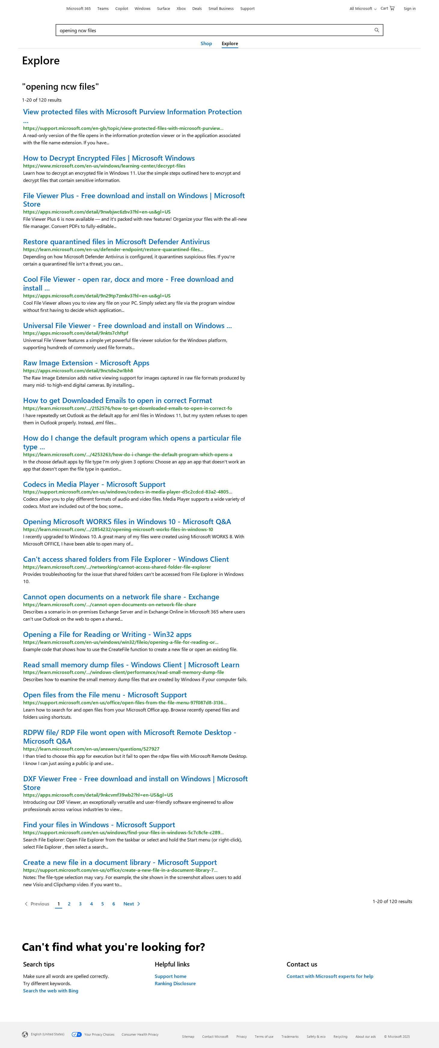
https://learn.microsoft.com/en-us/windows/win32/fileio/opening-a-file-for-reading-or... (120, 642)
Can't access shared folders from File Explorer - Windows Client (126, 559)
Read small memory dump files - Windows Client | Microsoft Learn (131, 664)
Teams (103, 8)
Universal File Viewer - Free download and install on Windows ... (127, 325)
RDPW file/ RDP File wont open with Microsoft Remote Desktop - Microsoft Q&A (129, 736)
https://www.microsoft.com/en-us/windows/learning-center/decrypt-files (104, 165)
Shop (206, 43)
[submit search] (377, 30)
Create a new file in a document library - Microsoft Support (120, 862)
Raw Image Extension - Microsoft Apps (86, 362)
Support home (171, 976)
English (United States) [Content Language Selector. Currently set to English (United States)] (47, 1034)
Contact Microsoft (215, 1036)
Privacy (241, 1036)
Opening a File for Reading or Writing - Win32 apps (107, 634)
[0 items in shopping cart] (388, 8)
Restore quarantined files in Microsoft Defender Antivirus (116, 241)
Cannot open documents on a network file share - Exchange (121, 596)
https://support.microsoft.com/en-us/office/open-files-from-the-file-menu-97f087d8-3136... (125, 702)
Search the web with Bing (50, 990)
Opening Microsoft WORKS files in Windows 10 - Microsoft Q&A (127, 521)
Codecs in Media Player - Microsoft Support (94, 484)
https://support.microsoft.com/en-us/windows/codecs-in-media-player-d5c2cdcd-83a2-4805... (127, 491)
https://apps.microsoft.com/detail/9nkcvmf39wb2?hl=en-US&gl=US (98, 794)
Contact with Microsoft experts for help (330, 976)
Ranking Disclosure (175, 983)
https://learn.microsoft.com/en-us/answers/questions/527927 (91, 748)
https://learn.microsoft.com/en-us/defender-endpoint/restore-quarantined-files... (113, 249)
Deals (197, 8)
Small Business (221, 8)
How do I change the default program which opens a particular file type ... (132, 442)
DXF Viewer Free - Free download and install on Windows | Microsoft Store (135, 782)
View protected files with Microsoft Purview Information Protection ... (132, 115)
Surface (163, 8)
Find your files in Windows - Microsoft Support (99, 824)
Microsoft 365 (78, 8)
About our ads (365, 1036)
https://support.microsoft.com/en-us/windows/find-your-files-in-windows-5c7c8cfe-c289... (123, 832)
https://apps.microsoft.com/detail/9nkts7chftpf (75, 333)
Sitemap (188, 1036)
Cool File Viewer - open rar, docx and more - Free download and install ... (128, 283)
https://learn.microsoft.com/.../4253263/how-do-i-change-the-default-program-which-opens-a (127, 454)
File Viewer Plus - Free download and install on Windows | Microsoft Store (134, 199)
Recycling (340, 1036)
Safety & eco (316, 1036)
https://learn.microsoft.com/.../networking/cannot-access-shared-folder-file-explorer (117, 567)
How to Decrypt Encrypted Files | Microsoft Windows (109, 157)
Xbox (181, 8)
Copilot (121, 8)
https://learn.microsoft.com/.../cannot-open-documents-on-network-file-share (109, 604)
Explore (230, 43)
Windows (143, 8)
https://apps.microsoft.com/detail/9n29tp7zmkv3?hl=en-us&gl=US (97, 295)
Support (247, 8)
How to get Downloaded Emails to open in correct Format (117, 400)
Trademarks (290, 1036)
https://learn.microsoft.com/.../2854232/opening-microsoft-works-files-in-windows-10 (118, 529)
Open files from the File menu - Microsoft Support (105, 694)
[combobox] (214, 30)
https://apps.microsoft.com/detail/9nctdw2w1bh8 (78, 370)
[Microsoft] (42, 8)
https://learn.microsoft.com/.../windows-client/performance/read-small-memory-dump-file (123, 672)
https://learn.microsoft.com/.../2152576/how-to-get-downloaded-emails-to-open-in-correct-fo (127, 408)
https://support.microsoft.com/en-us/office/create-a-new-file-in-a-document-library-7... (120, 870)
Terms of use (264, 1036)
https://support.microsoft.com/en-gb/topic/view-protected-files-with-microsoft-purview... (123, 128)
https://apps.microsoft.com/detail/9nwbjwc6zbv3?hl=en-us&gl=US (97, 211)
